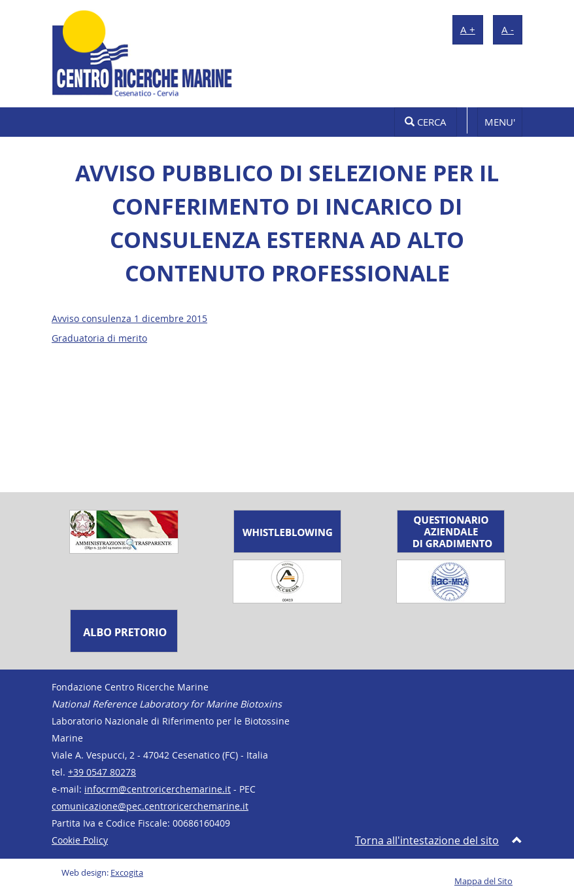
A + (467, 29)
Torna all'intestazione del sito (427, 840)
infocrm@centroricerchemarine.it (157, 789)
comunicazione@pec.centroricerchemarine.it (150, 806)
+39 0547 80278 (102, 772)
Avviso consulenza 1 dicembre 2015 (129, 319)
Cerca (426, 121)
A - (507, 29)
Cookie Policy (80, 840)
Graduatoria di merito (99, 338)
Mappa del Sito (483, 881)
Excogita (126, 872)
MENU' (499, 121)
